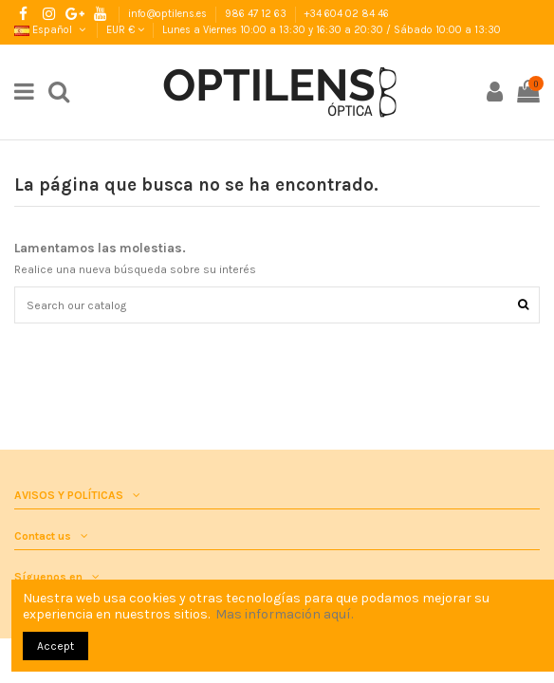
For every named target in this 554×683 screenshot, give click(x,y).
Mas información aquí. (284, 614)
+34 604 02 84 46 (347, 14)
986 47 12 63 (257, 14)
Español (51, 30)
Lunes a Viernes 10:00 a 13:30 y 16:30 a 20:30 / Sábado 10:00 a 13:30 (331, 30)
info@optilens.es (169, 14)
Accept (55, 646)
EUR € (125, 30)
